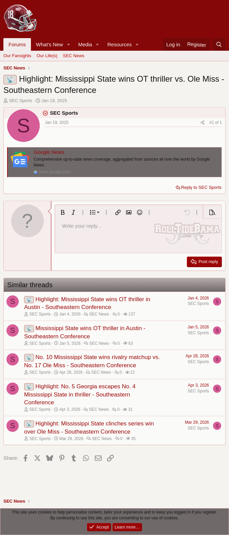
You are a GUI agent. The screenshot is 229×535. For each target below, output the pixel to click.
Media (85, 44)
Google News (49, 152)
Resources (119, 44)
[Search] (219, 44)
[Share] (202, 123)
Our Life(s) (47, 55)
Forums (17, 44)
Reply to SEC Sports (201, 187)
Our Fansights (17, 55)
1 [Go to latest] (220, 122)
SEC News (73, 55)
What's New (49, 44)
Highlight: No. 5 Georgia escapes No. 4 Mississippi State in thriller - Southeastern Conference (80, 394)
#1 (212, 122)
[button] (68, 44)
